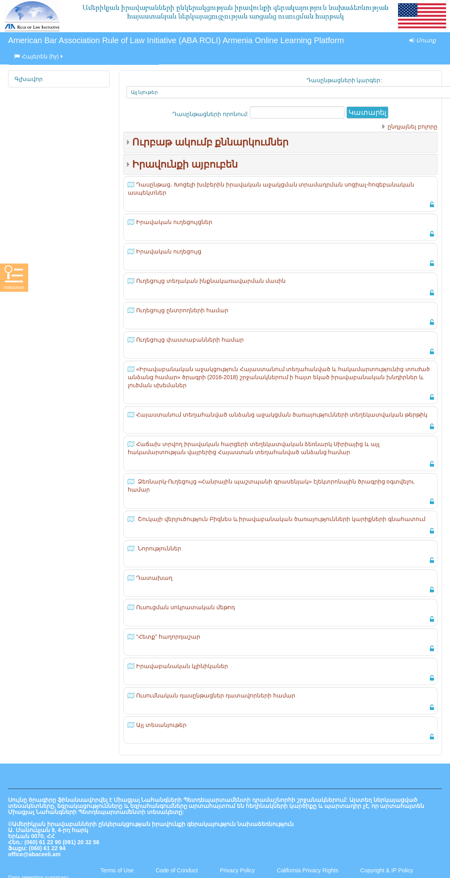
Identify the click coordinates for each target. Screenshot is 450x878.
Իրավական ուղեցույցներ (174, 222)
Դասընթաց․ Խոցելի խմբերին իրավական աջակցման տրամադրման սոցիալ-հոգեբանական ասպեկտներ (271, 188)
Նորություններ (158, 548)
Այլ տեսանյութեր (161, 725)
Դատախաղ (154, 578)
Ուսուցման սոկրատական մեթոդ (185, 607)
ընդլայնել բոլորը (413, 126)
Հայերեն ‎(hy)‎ (39, 56)
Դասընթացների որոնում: (211, 114)
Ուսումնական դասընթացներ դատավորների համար (215, 695)
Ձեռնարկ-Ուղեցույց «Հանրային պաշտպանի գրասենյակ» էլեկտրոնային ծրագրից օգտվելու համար (271, 485)
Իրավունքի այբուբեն (185, 164)
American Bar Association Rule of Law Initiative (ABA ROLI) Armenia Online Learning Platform (176, 40)
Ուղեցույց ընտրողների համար (182, 310)
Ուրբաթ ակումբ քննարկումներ (210, 142)
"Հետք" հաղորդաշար (168, 636)
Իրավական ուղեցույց (168, 251)
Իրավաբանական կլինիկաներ (182, 666)
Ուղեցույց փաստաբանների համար (190, 339)
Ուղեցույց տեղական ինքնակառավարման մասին (211, 281)
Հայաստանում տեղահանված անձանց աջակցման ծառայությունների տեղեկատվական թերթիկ (281, 414)
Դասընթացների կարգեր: (344, 80)
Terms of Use (116, 870)
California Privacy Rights (308, 870)
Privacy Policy (237, 870)
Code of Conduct (177, 870)
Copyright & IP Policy (386, 870)
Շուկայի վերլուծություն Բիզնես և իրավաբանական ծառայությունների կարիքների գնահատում (280, 519)
